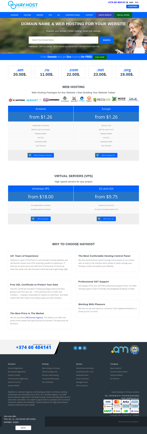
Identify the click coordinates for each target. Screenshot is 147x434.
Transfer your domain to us (67, 46)
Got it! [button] (23, 428)
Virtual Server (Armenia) (84, 368)
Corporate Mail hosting (50, 378)
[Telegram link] (80, 348)
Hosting (27, 13)
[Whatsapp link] (84, 348)
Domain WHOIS (13, 385)
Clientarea (132, 6)
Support (89, 13)
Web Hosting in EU (105, 155)
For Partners (114, 378)
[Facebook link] (75, 348)
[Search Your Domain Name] (63, 40)
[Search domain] (107, 40)
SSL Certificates (47, 382)
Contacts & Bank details (119, 371)
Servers (39, 13)
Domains (14, 13)
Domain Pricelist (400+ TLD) (89, 46)
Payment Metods (116, 375)
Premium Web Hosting (50, 375)
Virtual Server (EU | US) (84, 371)
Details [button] (15, 422)
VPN (50, 13)
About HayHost (115, 368)
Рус (136, 2)
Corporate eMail (73, 13)
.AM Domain (33, 46)
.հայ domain (47, 46)
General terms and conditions (128, 422)
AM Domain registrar (34, 317)
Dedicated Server (82, 375)
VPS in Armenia (39, 218)
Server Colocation (82, 378)
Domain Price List (14, 382)
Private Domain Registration (18, 378)
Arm (131, 2)
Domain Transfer (14, 375)
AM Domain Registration (17, 371)
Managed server (82, 382)
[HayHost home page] (26, 5)
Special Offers (123, 13)
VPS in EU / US (105, 218)
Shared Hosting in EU (49, 371)
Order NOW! (99, 57)
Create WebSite (104, 13)
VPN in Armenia (82, 385)
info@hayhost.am (132, 398)
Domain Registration (15, 368)
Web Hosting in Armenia (40, 155)
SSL (58, 13)
